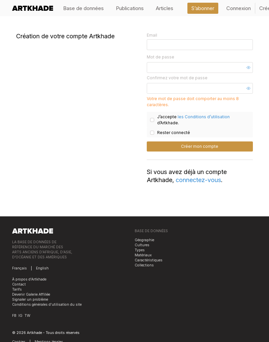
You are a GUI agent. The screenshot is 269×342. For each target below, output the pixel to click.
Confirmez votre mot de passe (177, 77)
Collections (144, 265)
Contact (19, 284)
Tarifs (17, 289)
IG (20, 315)
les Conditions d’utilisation (204, 116)
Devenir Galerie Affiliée (31, 294)
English (42, 268)
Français (19, 268)
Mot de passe (160, 56)
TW (27, 315)
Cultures (142, 245)
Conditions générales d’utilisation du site (47, 304)
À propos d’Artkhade (29, 279)
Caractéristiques (149, 260)
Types (140, 250)
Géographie (144, 240)
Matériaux (143, 255)
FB (14, 315)
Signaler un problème (30, 299)
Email (152, 35)
